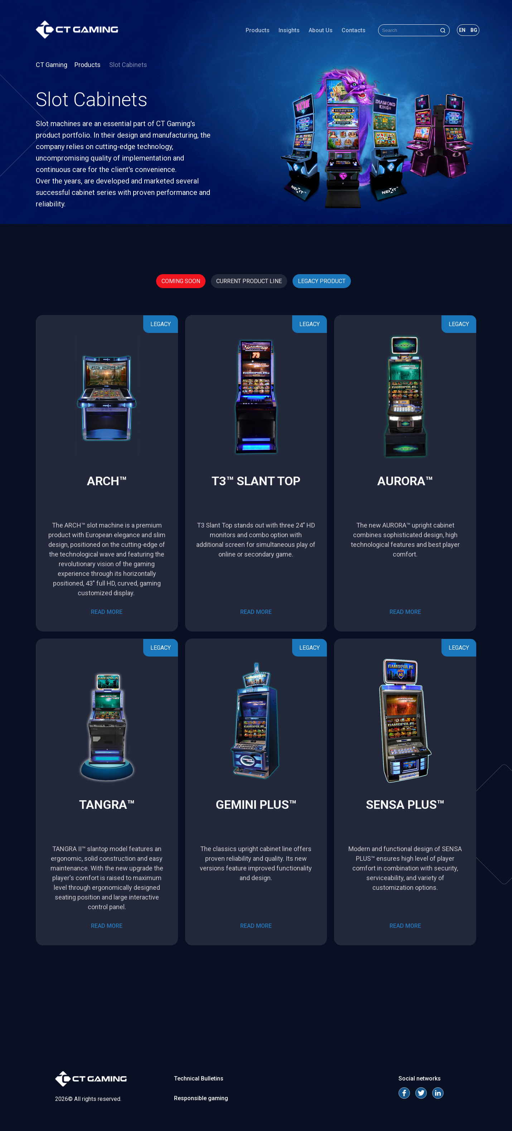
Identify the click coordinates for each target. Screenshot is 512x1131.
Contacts (354, 30)
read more (106, 612)
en (462, 30)
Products (258, 30)
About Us (321, 30)
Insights (289, 30)
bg (473, 30)
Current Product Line (249, 281)
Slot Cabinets (128, 64)
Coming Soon (180, 281)
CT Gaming (51, 64)
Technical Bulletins (198, 1078)
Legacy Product (322, 281)
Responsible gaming (201, 1098)
